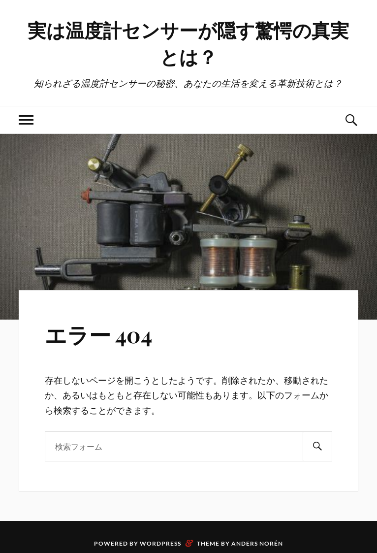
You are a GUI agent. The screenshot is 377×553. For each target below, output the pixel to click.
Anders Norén (257, 543)
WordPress (160, 543)
